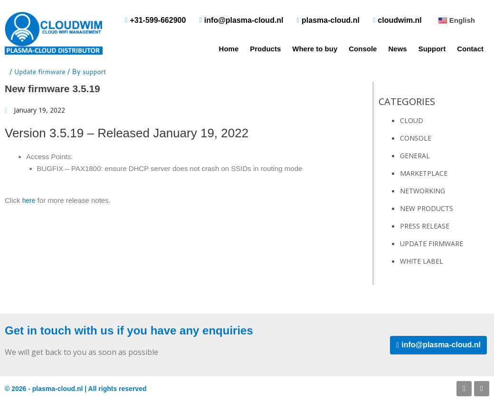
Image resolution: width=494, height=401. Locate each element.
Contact (470, 49)
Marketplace (423, 173)
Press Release (424, 225)
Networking (422, 190)
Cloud (411, 120)
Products (265, 49)
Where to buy (314, 49)
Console (363, 49)
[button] (455, 20)
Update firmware (41, 71)
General (415, 155)
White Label (421, 261)
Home (229, 49)
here (29, 201)
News (397, 49)
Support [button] (432, 49)
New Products (426, 208)
